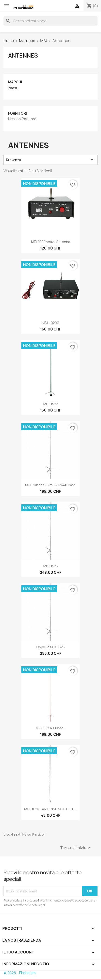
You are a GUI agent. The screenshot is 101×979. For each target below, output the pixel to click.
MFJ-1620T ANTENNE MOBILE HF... (50, 809)
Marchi (15, 82)
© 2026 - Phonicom (19, 972)
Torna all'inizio (76, 848)
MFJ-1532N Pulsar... (51, 728)
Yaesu (13, 88)
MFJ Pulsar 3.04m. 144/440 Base (50, 485)
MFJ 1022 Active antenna (50, 242)
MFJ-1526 (50, 566)
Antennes (23, 55)
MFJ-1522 (50, 404)
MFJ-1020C (50, 323)
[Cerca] (50, 21)
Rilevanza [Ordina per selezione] (50, 160)
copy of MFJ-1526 (50, 647)
